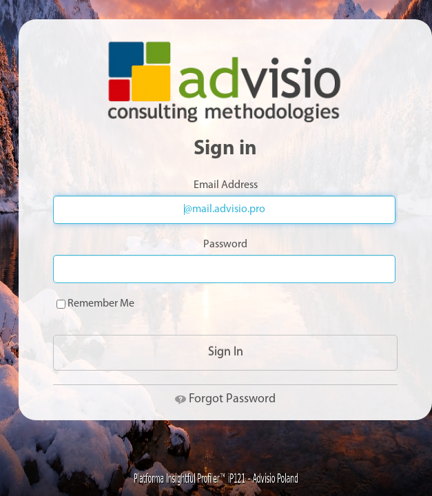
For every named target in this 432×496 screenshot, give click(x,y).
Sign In (225, 352)
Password (225, 244)
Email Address (226, 185)
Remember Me (95, 303)
